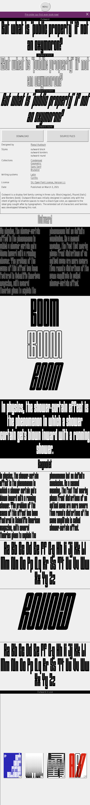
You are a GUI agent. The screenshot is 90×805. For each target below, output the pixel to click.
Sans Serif (36, 167)
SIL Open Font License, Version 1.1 (48, 182)
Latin (33, 175)
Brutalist (35, 170)
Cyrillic (34, 178)
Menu (45, 7)
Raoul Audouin (38, 145)
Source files (67, 136)
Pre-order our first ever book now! (42, 15)
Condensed (36, 160)
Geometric (36, 164)
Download (22, 136)
